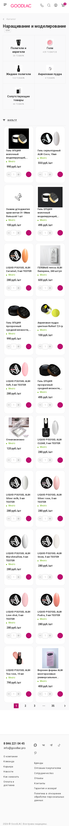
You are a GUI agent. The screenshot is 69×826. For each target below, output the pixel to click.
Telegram (51, 745)
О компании (10, 756)
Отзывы (38, 778)
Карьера (8, 766)
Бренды (38, 763)
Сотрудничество (44, 773)
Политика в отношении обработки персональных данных (49, 797)
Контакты (39, 783)
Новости (8, 771)
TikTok (59, 745)
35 (53, 705)
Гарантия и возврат (45, 788)
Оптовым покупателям (47, 768)
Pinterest (35, 753)
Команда (8, 761)
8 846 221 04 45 (14, 743)
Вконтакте (43, 745)
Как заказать (11, 776)
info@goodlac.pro (15, 748)
